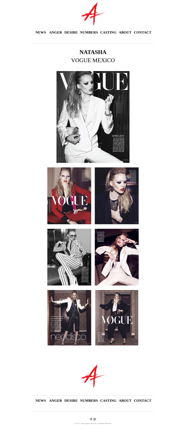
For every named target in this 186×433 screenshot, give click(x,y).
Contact (142, 32)
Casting (108, 32)
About (125, 32)
